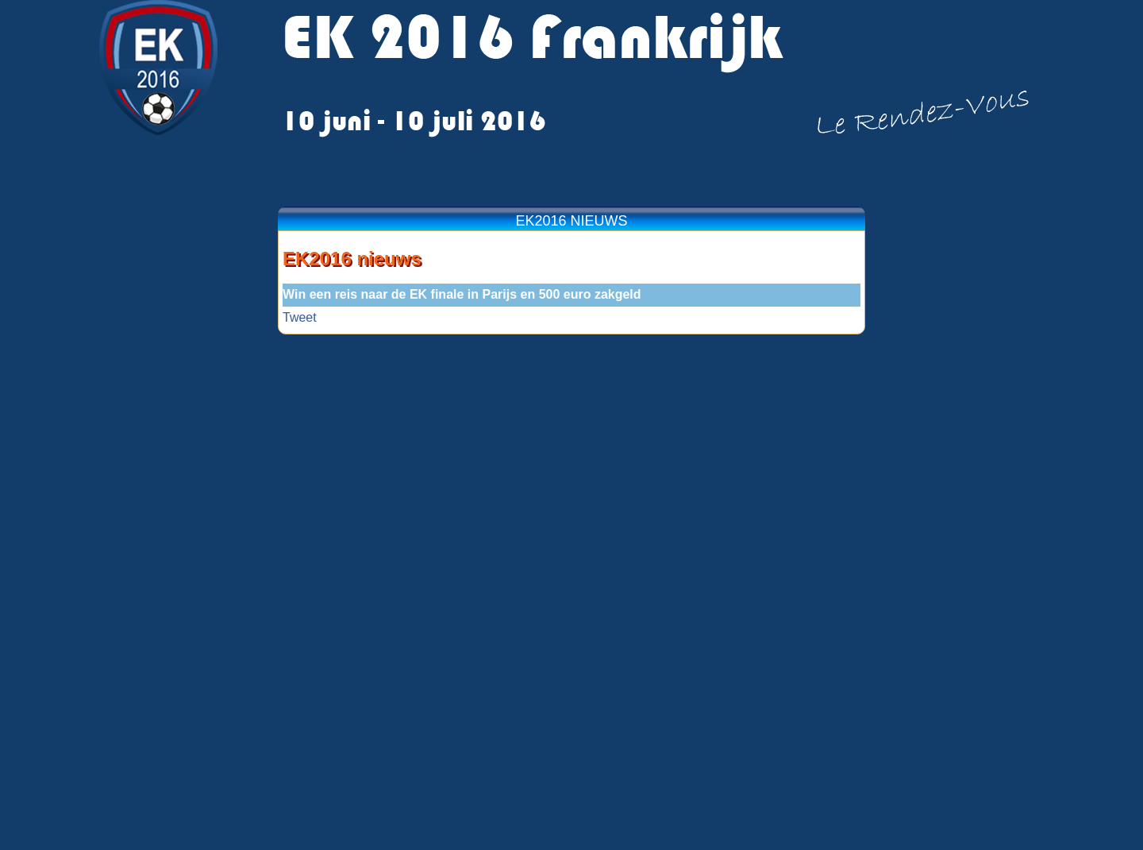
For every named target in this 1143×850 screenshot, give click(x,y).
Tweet (300, 317)
